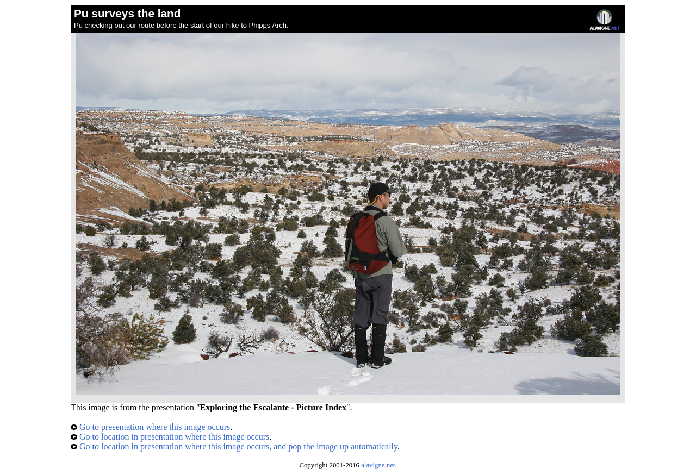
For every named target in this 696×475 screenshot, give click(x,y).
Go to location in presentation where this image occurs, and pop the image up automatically (234, 446)
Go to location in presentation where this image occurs (170, 436)
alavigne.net (378, 465)
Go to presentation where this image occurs (150, 427)
